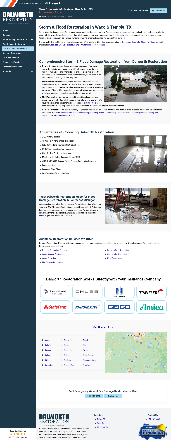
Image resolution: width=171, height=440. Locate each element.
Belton (66, 343)
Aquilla (66, 338)
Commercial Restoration (117, 253)
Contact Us (158, 11)
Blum (85, 343)
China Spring (88, 353)
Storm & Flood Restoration (15, 48)
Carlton (47, 353)
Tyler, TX (100, 421)
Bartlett (48, 343)
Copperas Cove (89, 358)
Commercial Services (12, 62)
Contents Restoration (12, 66)
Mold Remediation (114, 257)
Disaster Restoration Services (54, 249)
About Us (7, 71)
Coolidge (67, 358)
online (42, 215)
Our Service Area (103, 325)
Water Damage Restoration (53, 253)
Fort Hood (151, 42)
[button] (32, 39)
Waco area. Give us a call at (60, 45)
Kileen (143, 42)
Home (42, 16)
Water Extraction (49, 257)
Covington (49, 363)
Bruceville (68, 348)
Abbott (47, 338)
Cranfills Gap (69, 363)
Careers (6, 35)
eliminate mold (90, 103)
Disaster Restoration (12, 53)
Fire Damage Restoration (52, 261)
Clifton (47, 358)
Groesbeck (126, 42)
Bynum (85, 348)
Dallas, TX (101, 416)
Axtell (85, 338)
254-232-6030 (139, 10)
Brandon (48, 348)
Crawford (86, 363)
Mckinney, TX (102, 425)
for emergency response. (94, 45)
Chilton (66, 353)
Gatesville (135, 42)
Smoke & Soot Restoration (118, 249)
